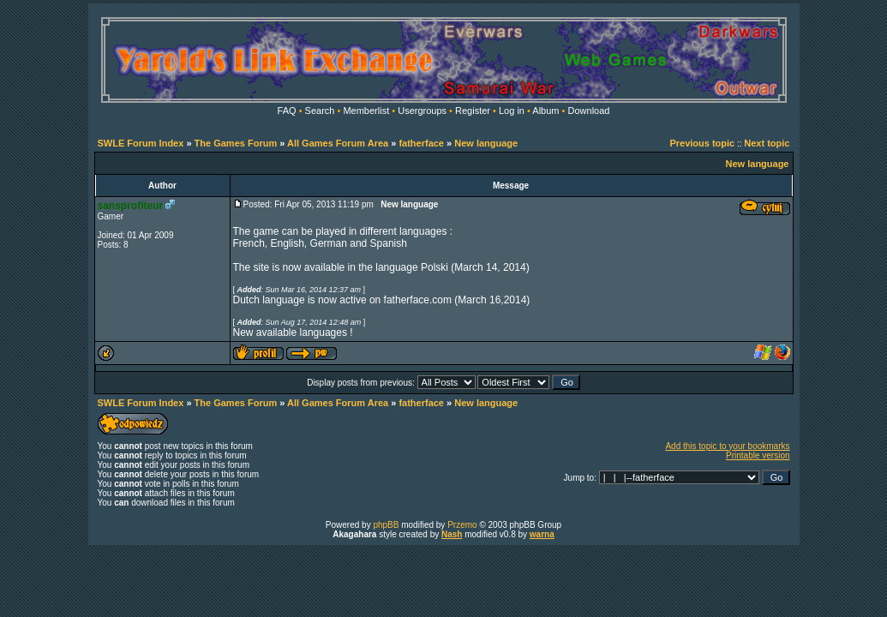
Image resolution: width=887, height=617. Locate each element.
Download (589, 110)
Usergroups (422, 110)
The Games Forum (236, 143)
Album (545, 110)
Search (320, 110)
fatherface (421, 143)
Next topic (766, 143)
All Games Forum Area (337, 143)
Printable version (757, 455)
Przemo (461, 525)
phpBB (386, 525)
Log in (511, 110)
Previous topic (701, 143)
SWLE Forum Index (141, 143)
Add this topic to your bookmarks (727, 446)
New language (486, 143)
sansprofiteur (131, 206)
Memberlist (366, 110)
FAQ (287, 110)
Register (472, 110)
